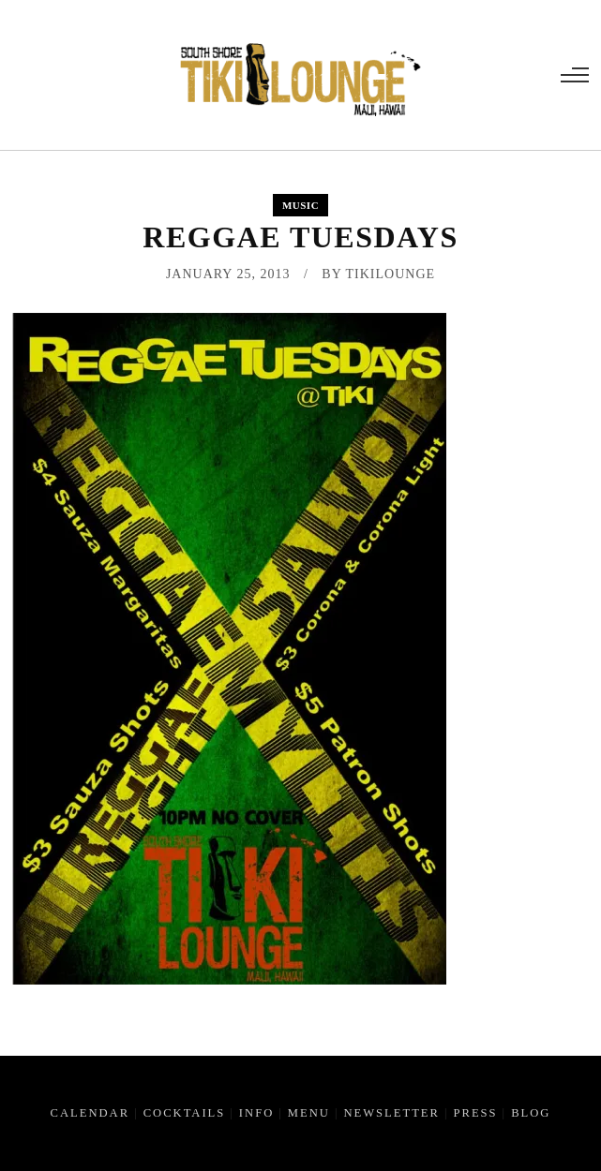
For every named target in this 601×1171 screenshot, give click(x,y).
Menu (309, 1112)
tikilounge (391, 274)
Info (256, 1112)
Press (475, 1112)
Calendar (90, 1112)
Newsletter (391, 1112)
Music (300, 205)
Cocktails (184, 1112)
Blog (530, 1112)
